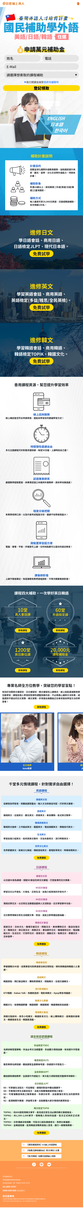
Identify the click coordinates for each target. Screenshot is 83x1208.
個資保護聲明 (51, 82)
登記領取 (41, 88)
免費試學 (41, 253)
